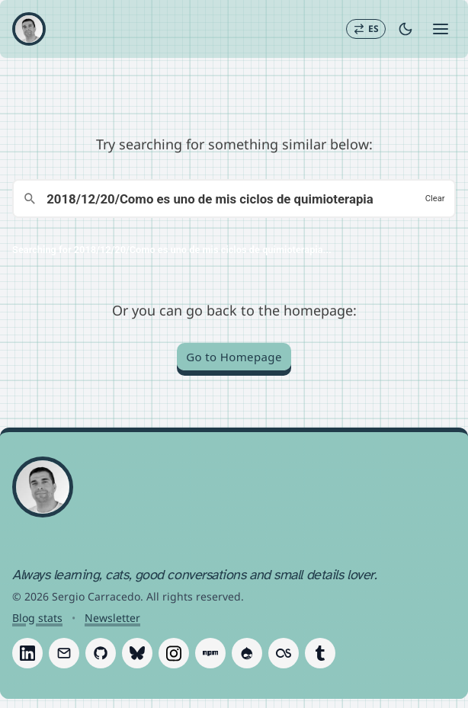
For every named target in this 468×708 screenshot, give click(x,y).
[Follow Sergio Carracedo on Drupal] (247, 653)
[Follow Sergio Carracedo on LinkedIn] (27, 653)
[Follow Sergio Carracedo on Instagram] (174, 653)
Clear (435, 198)
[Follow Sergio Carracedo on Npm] (210, 653)
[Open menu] (440, 29)
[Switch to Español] (366, 29)
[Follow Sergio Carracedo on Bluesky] (137, 653)
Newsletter (112, 617)
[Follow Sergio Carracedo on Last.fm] (283, 653)
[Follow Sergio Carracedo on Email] (64, 653)
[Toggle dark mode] (405, 29)
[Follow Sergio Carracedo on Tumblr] (320, 653)
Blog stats (37, 617)
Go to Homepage (234, 356)
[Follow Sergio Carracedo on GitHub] (100, 653)
